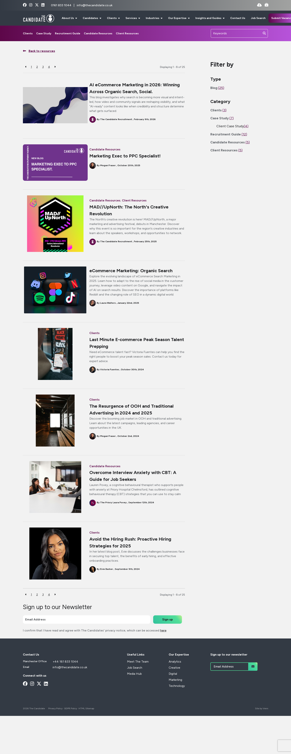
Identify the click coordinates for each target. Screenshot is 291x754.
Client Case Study (232, 126)
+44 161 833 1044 (65, 666)
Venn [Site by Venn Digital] (265, 713)
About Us (68, 18)
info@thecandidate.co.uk (94, 5)
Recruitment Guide (67, 33)
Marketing (175, 684)
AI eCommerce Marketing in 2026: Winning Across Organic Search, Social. (135, 88)
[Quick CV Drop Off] (259, 5)
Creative (174, 672)
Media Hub (134, 678)
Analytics (175, 666)
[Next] (55, 67)
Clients (112, 18)
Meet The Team (138, 666)
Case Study (43, 33)
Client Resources (127, 33)
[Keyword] (236, 33)
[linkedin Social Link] (42, 5)
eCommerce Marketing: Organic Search (132, 275)
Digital (173, 678)
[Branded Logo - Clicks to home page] (39, 18)
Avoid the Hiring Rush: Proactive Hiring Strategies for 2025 (131, 547)
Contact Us (237, 18)
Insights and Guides (208, 18)
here (163, 635)
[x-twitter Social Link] (37, 5)
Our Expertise (177, 18)
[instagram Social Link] (30, 5)
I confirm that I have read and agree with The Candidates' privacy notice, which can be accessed (94, 635)
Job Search (258, 18)
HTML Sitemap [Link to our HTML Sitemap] (86, 713)
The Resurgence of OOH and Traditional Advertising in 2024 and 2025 (132, 414)
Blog (217, 88)
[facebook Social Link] (25, 5)
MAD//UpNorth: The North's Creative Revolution (130, 210)
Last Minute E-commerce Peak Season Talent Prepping (130, 347)
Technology (177, 690)
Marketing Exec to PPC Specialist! (126, 156)
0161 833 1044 (61, 5)
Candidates (91, 18)
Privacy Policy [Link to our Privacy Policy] (55, 713)
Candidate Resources (98, 33)
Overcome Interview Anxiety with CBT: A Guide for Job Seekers (133, 480)
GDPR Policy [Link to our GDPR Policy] (70, 713)
